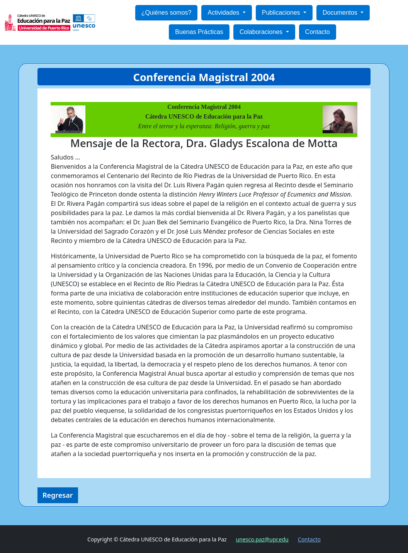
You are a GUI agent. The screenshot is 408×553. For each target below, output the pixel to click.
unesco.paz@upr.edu (262, 539)
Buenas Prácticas (199, 32)
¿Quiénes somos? (166, 12)
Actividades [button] (224, 12)
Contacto (317, 32)
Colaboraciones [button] (262, 32)
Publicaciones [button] (282, 12)
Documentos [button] (341, 12)
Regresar (57, 495)
